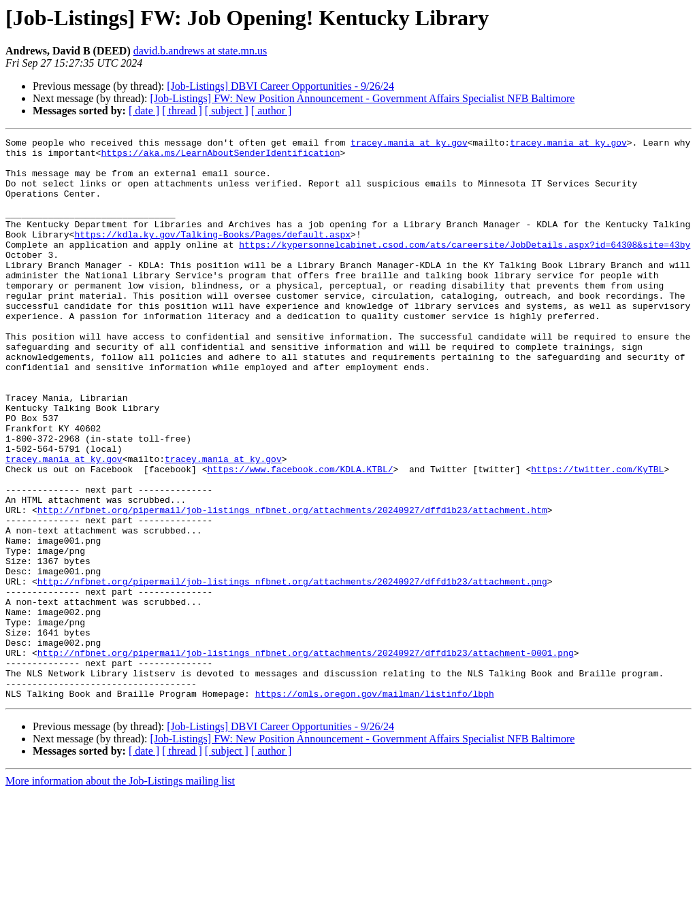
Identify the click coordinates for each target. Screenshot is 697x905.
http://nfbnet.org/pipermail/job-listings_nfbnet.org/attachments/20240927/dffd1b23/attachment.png (292, 671)
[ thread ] (182, 110)
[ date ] (144, 110)
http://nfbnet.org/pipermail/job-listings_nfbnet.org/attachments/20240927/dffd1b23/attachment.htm (292, 585)
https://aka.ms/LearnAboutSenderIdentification (220, 156)
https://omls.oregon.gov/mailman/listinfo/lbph (374, 806)
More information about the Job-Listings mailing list (120, 893)
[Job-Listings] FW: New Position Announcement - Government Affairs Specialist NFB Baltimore (362, 98)
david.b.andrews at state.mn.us (200, 50)
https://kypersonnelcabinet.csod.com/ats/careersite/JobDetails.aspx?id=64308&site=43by (464, 267)
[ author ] (271, 110)
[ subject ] (226, 110)
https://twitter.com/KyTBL (597, 536)
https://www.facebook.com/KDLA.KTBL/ (300, 536)
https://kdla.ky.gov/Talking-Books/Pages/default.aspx (212, 254)
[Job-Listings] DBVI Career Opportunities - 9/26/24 (280, 86)
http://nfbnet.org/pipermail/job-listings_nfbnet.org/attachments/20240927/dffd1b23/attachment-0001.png (305, 757)
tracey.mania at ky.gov (409, 144)
